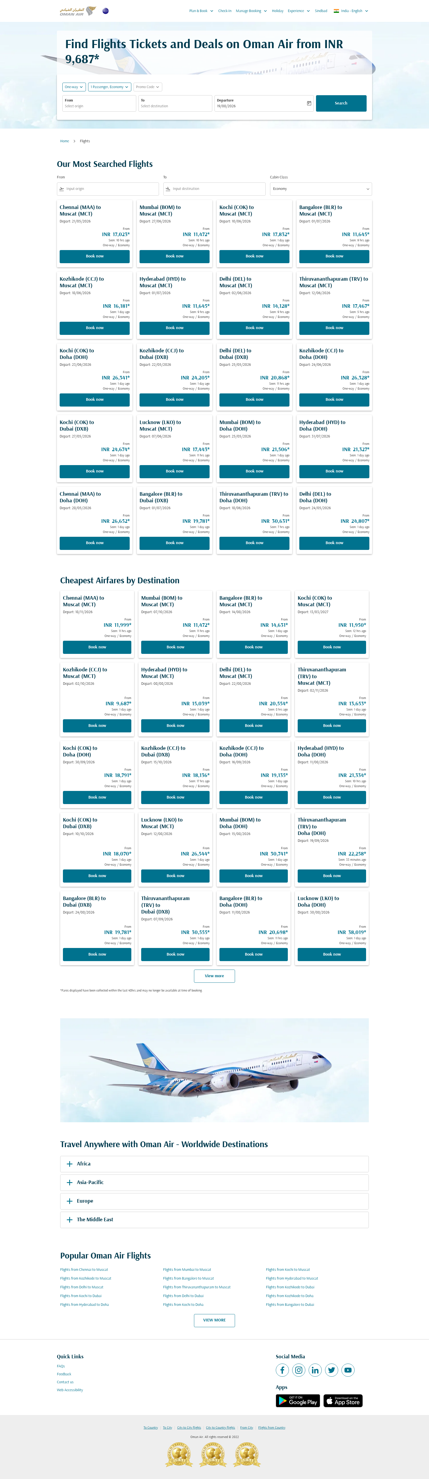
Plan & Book (202, 11)
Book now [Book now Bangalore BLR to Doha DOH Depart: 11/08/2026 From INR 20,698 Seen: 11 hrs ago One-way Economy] (254, 954)
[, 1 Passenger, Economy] (107, 87)
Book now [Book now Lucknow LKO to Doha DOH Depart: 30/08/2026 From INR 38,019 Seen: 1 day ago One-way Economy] (332, 954)
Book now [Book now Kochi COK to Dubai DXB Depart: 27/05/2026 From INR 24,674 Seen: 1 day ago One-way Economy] (95, 471)
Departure (225, 100)
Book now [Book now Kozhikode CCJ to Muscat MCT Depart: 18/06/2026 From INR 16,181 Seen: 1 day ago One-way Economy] (95, 328)
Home (64, 141)
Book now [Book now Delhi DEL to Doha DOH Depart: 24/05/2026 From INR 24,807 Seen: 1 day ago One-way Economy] (334, 543)
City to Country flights (220, 1427)
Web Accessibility (70, 1390)
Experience (300, 11)
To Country (151, 1427)
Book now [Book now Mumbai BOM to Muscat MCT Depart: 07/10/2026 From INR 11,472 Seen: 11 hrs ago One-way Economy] (175, 647)
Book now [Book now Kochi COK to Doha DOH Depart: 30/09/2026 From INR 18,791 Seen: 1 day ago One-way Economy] (97, 797)
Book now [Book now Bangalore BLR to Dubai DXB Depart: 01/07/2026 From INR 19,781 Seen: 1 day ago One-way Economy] (175, 543)
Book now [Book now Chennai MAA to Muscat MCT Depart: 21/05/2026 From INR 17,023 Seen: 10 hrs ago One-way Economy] (95, 256)
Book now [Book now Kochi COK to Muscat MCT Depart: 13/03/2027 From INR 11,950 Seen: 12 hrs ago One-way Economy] (332, 647)
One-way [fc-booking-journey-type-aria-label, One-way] (71, 87)
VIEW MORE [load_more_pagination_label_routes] (214, 1320)
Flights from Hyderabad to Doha (84, 1305)
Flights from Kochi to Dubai (81, 1296)
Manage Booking (253, 11)
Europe (79, 1201)
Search (341, 103)
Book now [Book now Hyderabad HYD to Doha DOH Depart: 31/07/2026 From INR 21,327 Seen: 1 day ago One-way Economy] (334, 471)
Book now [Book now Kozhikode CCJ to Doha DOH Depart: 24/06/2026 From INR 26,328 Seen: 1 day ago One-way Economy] (334, 400)
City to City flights (189, 1427)
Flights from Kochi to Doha (183, 1305)
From (69, 100)
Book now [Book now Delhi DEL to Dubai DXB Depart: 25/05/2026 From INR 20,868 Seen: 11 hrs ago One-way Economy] (254, 400)
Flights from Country (271, 1427)
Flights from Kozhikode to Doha (290, 1296)
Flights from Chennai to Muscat (84, 1270)
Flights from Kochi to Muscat (288, 1270)
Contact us (65, 1382)
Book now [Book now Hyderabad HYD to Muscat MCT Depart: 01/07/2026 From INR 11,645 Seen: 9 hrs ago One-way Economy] (175, 328)
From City (246, 1427)
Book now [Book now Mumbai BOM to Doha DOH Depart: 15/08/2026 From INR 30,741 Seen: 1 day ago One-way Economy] (254, 876)
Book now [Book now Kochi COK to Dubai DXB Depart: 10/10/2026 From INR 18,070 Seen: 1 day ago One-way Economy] (97, 876)
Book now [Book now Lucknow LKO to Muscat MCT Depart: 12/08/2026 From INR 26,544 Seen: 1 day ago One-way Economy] (175, 876)
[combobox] (99, 106)
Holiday (277, 11)
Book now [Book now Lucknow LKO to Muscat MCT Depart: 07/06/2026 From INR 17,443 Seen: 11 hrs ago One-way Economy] (175, 471)
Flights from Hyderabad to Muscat (292, 1279)
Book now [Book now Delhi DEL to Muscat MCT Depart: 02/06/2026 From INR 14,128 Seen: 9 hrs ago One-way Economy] (254, 328)
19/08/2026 (226, 106)
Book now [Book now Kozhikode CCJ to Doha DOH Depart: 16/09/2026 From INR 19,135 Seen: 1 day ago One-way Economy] (254, 797)
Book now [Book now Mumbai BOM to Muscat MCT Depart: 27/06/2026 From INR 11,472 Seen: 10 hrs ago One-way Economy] (175, 256)
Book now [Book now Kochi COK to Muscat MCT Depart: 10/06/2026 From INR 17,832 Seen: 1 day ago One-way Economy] (254, 256)
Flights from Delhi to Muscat (81, 1287)
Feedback (64, 1374)
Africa (78, 1164)
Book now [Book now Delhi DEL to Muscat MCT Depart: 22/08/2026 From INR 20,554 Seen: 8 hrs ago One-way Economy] (254, 726)
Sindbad (321, 11)
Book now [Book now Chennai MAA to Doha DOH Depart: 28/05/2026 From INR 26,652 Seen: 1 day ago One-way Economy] (95, 543)
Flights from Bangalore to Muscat (188, 1279)
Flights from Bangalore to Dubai (290, 1305)
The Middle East (89, 1220)
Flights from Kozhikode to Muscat (85, 1279)
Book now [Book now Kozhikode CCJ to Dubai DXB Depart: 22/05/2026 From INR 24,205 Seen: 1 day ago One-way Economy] (175, 400)
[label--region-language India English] (351, 11)
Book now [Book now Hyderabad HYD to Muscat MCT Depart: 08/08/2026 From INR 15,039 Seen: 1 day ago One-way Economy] (175, 726)
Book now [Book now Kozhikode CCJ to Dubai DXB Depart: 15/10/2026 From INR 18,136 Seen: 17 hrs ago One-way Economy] (175, 797)
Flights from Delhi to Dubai (183, 1296)
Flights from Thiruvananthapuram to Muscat (197, 1287)
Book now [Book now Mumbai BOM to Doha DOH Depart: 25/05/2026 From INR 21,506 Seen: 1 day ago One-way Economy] (254, 471)
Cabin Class (279, 177)
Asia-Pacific (84, 1183)
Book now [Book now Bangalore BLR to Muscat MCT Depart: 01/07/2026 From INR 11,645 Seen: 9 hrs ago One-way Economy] (334, 256)
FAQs (61, 1366)
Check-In (224, 11)
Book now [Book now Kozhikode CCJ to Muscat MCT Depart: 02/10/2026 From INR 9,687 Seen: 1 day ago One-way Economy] (97, 726)
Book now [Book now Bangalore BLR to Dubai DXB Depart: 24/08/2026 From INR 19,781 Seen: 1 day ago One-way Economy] (97, 954)
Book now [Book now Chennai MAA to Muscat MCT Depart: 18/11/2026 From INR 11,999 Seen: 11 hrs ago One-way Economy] (97, 647)
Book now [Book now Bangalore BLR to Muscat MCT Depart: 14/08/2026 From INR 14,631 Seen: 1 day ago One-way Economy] (254, 647)
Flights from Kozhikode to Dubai (290, 1287)
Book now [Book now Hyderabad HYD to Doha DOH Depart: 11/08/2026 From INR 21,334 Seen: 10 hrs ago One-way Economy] (332, 797)
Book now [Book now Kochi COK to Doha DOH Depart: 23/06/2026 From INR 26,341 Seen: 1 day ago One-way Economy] (95, 400)
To (142, 100)
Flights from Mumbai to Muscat (187, 1270)
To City (167, 1427)
